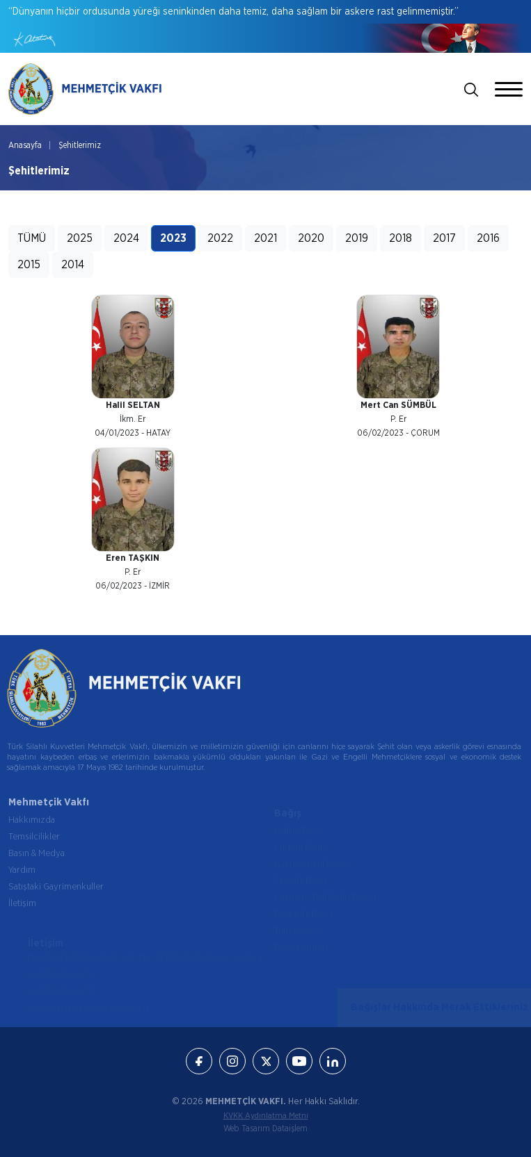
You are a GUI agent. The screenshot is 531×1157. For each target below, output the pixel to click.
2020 (311, 238)
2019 (356, 238)
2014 (72, 264)
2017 (444, 238)
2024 (126, 238)
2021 (265, 238)
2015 (28, 264)
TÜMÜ (31, 238)
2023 (173, 238)
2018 (400, 238)
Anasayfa (25, 145)
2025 (80, 238)
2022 (220, 238)
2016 (488, 238)
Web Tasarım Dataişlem (265, 1128)
